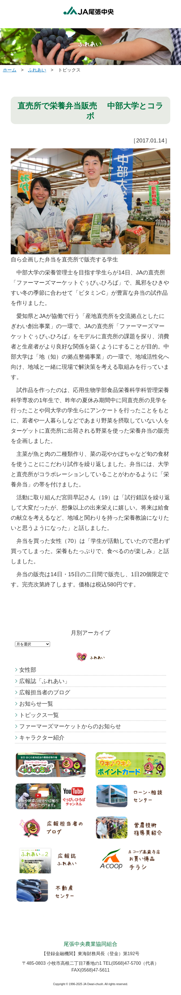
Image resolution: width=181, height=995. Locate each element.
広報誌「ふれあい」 (44, 681)
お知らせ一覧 (36, 704)
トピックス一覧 (39, 715)
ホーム (9, 70)
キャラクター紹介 (41, 737)
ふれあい (37, 70)
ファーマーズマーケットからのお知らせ (70, 726)
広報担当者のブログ (44, 692)
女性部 (27, 670)
